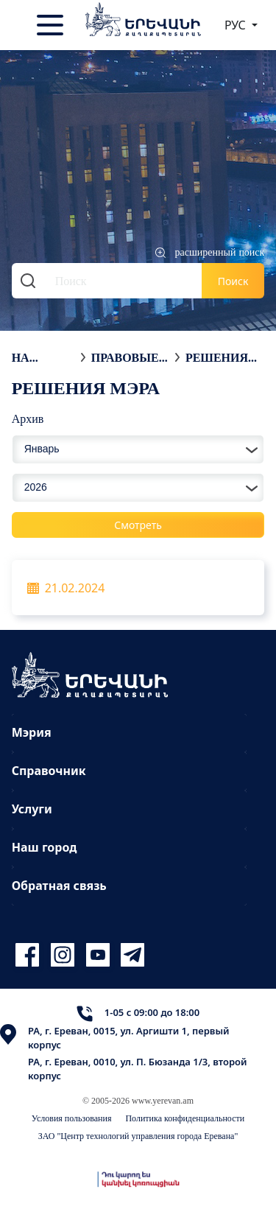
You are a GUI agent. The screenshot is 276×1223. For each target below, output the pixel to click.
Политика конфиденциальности (184, 1118)
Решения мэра (216, 357)
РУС (236, 25)
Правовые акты (125, 357)
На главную (43, 357)
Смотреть (138, 525)
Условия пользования (72, 1118)
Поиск (233, 281)
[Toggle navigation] (51, 25)
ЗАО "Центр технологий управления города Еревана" (138, 1135)
